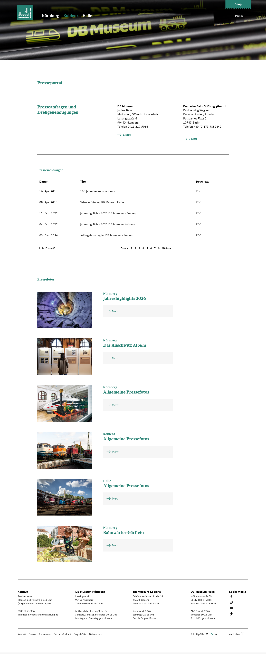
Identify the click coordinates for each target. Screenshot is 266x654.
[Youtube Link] (231, 610)
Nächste (166, 249)
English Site (80, 635)
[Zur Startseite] (26, 13)
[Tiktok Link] (231, 615)
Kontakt (22, 635)
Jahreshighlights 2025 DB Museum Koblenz (107, 225)
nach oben (234, 635)
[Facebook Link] (231, 598)
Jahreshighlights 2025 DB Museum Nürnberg (108, 214)
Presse (239, 17)
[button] (238, 4)
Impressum (45, 635)
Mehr (115, 312)
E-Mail (127, 136)
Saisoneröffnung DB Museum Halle (102, 203)
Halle (90, 17)
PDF (198, 192)
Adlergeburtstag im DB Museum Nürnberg (106, 236)
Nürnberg (53, 17)
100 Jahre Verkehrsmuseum (97, 192)
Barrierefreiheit (62, 635)
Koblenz (73, 17)
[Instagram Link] (231, 604)
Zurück (124, 249)
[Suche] (248, 17)
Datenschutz (95, 635)
